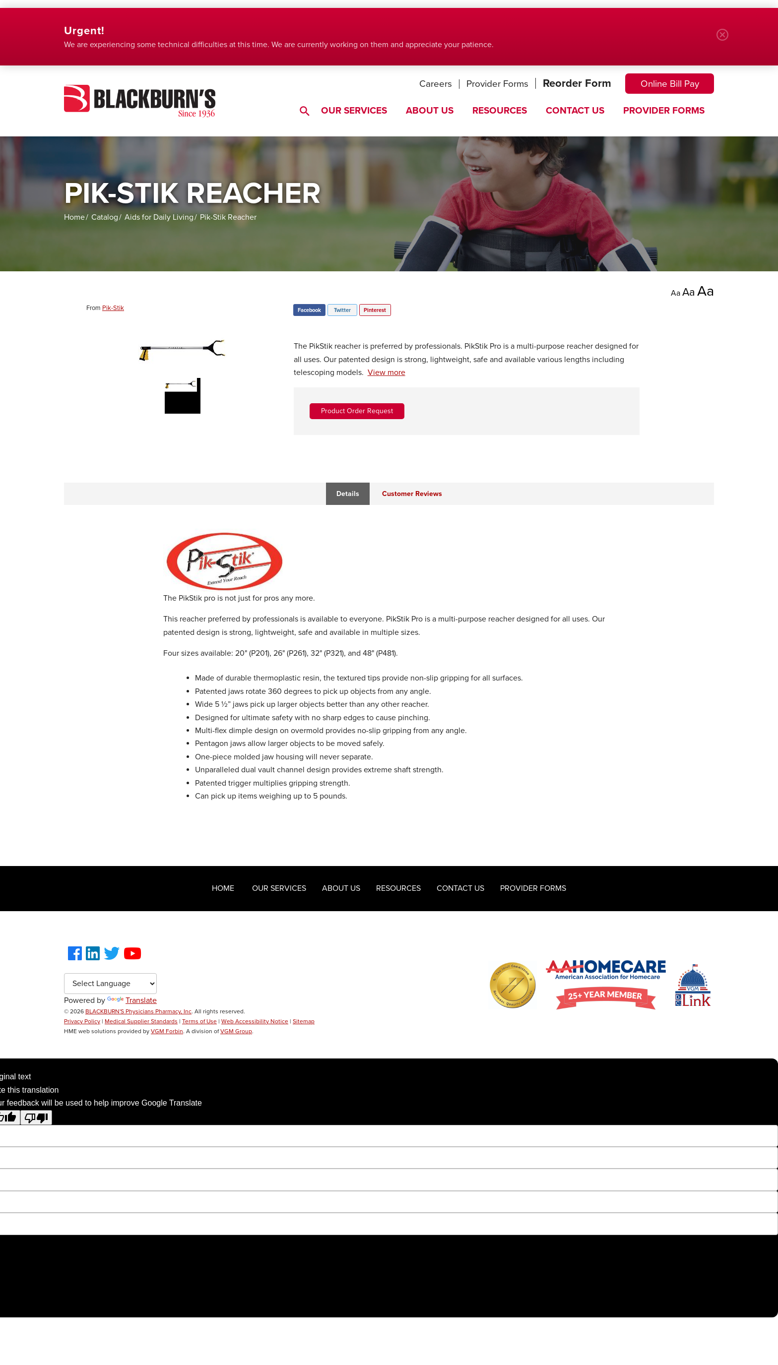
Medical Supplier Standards (141, 1021)
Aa (675, 293)
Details (347, 494)
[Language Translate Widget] (110, 983)
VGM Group (236, 1031)
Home (74, 217)
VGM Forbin (167, 1031)
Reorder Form (577, 83)
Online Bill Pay (670, 83)
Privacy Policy (82, 1021)
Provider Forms (497, 83)
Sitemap (304, 1021)
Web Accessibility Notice (254, 1021)
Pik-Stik (113, 308)
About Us (430, 110)
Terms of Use (199, 1021)
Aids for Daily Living (159, 217)
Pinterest (375, 310)
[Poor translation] (36, 1117)
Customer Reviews (412, 494)
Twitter (342, 310)
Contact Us (575, 110)
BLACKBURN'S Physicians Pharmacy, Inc (138, 1011)
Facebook (309, 310)
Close (726, 39)
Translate (132, 1000)
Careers (435, 83)
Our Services (354, 110)
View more (386, 372)
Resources (499, 110)
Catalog (104, 217)
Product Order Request (357, 411)
